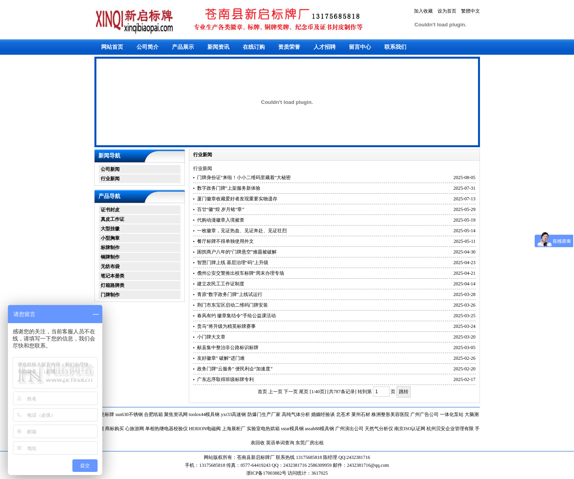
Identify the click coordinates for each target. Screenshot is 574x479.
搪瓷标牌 (104, 414)
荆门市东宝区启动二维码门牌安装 (232, 305)
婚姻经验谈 (323, 414)
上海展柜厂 (233, 428)
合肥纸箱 (153, 414)
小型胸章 (110, 238)
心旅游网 (134, 428)
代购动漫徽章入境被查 (220, 220)
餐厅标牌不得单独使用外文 (225, 241)
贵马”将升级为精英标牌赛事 (226, 326)
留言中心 (360, 47)
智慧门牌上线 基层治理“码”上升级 (233, 262)
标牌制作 (110, 247)
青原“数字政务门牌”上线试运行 (230, 294)
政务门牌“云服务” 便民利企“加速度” (235, 369)
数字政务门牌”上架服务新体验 (228, 188)
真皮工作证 (112, 219)
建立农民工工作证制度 (220, 284)
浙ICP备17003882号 (267, 473)
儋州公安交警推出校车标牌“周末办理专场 (240, 273)
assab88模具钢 (319, 428)
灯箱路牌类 (112, 285)
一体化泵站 (451, 414)
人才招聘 (325, 47)
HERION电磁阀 (205, 428)
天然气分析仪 (379, 428)
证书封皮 (110, 210)
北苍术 (343, 414)
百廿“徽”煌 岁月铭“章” (220, 209)
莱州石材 (360, 414)
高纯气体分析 (296, 414)
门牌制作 (110, 295)
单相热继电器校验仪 (166, 428)
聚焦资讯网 (176, 414)
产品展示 (183, 47)
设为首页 (446, 11)
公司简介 (148, 47)
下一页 (291, 391)
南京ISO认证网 (409, 428)
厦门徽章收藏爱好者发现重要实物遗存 (237, 199)
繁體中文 (470, 11)
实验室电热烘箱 (263, 428)
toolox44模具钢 (204, 414)
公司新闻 (110, 169)
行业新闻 (110, 178)
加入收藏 (423, 11)
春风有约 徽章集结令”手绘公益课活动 (236, 315)
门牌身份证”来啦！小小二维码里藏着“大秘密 (244, 177)
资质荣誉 (289, 47)
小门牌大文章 (211, 337)
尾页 (303, 391)
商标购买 (114, 428)
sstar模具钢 (292, 428)
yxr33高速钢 (233, 414)
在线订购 (254, 47)
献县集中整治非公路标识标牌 (227, 347)
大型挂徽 (110, 228)
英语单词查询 (280, 443)
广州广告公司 (424, 414)
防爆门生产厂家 (264, 414)
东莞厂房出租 (309, 443)
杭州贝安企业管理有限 (450, 428)
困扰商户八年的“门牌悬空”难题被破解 (237, 252)
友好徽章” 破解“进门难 (221, 358)
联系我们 (395, 47)
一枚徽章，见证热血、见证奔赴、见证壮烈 (242, 230)
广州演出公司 (349, 428)
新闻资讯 (218, 47)
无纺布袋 (110, 266)
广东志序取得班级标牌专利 (225, 379)
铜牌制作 (110, 257)
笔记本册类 (112, 276)
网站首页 (112, 47)
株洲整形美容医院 (390, 414)
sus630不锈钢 (128, 414)
